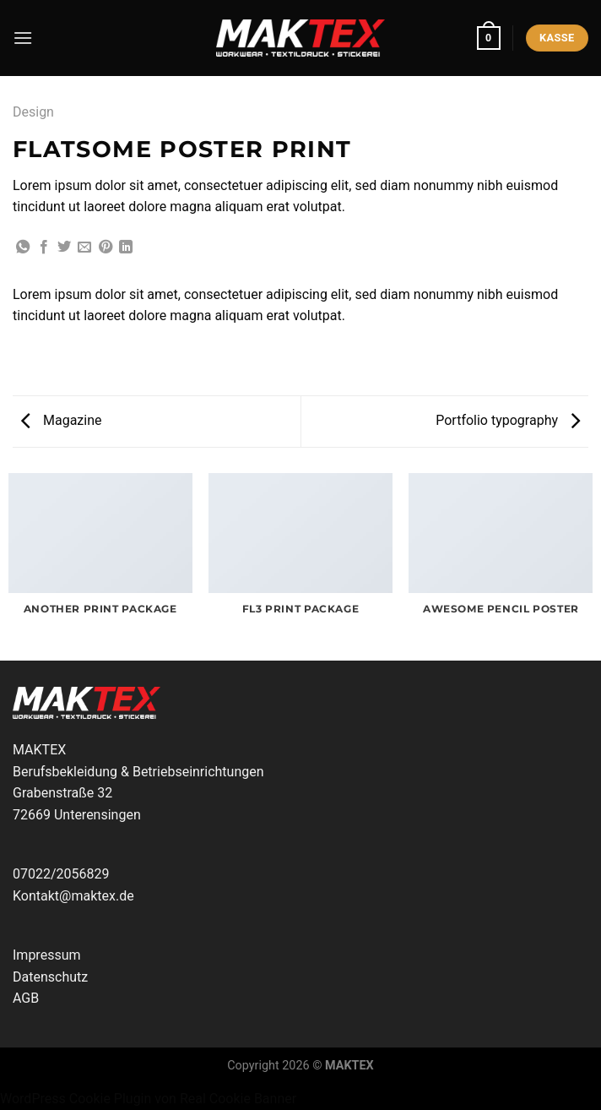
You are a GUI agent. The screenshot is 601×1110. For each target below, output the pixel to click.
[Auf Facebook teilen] (44, 247)
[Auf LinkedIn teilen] (126, 247)
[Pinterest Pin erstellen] (105, 247)
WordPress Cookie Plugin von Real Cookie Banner (148, 1099)
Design (33, 112)
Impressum (47, 955)
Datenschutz (50, 977)
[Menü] (23, 37)
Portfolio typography (508, 420)
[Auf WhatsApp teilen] (23, 247)
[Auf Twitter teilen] (64, 247)
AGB (26, 998)
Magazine (61, 420)
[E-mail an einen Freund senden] (84, 247)
